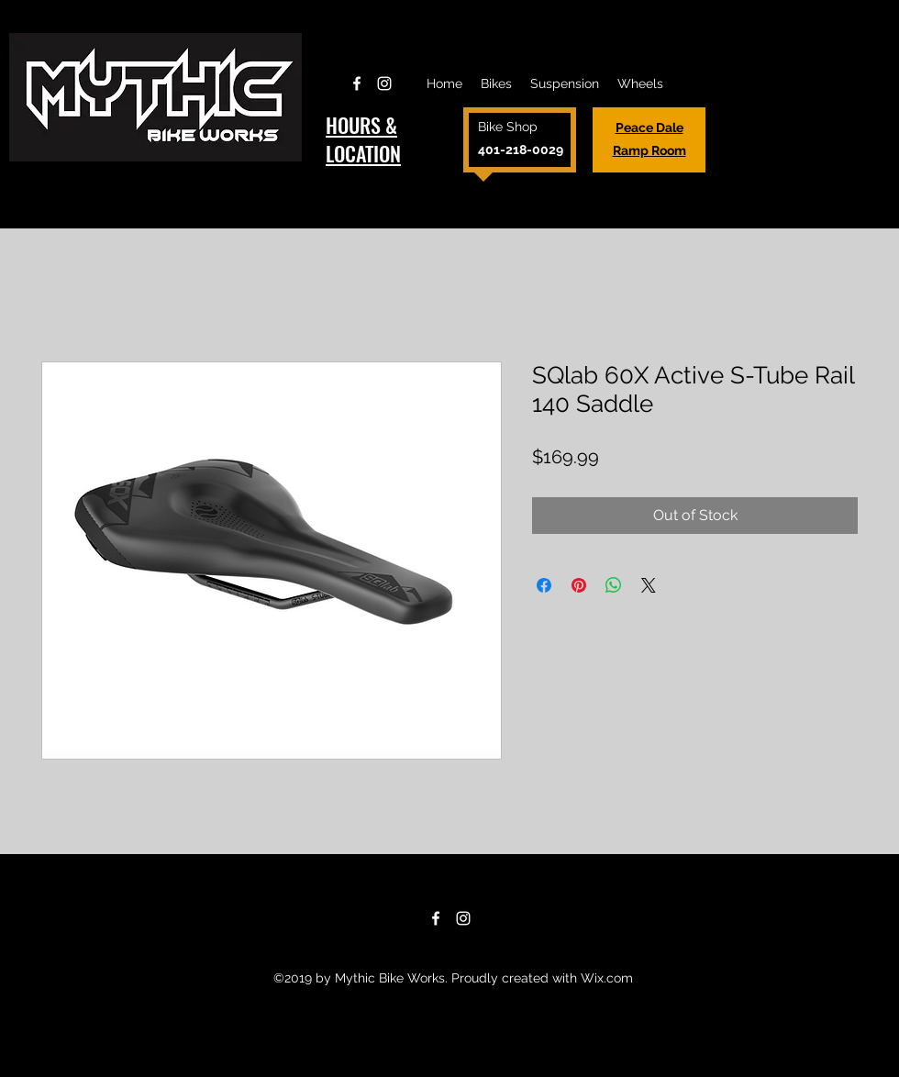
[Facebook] (357, 83)
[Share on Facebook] (544, 585)
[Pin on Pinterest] (579, 585)
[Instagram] (384, 83)
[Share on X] (649, 585)
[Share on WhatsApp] (614, 585)
